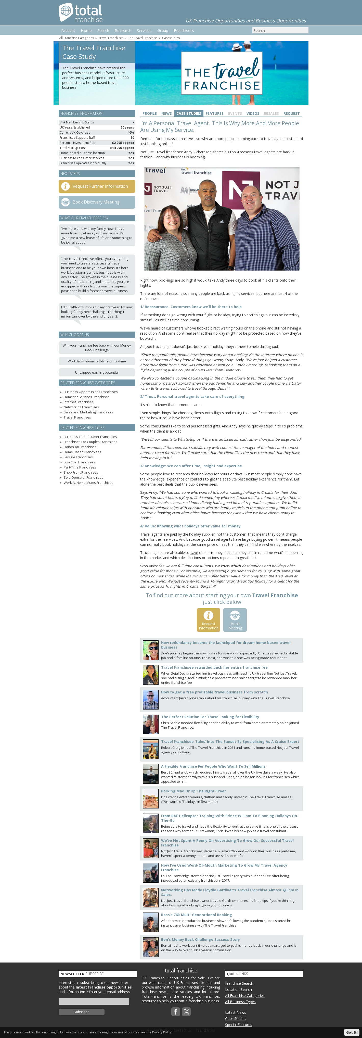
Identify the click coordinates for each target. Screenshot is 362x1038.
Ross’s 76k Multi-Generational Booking (196, 914)
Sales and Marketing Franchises (88, 412)
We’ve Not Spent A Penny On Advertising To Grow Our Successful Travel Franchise (227, 842)
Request (291, 113)
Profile (150, 113)
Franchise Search (239, 983)
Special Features (238, 1024)
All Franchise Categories (76, 38)
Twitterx (186, 1011)
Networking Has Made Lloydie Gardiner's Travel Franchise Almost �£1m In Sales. (230, 892)
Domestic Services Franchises (87, 397)
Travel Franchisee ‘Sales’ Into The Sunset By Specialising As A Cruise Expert (230, 741)
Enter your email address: (110, 991)
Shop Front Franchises (81, 472)
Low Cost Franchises (79, 462)
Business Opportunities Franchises (91, 391)
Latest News (235, 1012)
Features (215, 113)
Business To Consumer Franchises (90, 436)
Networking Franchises (81, 407)
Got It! (352, 1032)
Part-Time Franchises (80, 467)
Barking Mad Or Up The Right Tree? (193, 791)
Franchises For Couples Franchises (90, 441)
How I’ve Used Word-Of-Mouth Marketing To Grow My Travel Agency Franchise (224, 867)
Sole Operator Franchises (83, 477)
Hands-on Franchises (80, 447)
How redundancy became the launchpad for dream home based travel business (225, 645)
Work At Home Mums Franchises (88, 482)
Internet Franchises (79, 402)
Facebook (175, 1011)
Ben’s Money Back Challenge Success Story (200, 939)
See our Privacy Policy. (156, 1032)
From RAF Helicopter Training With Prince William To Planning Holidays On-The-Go (230, 818)
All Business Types (240, 1001)
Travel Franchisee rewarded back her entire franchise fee (214, 667)
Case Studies (188, 113)
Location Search (238, 989)
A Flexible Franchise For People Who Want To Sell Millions (213, 766)
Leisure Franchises (78, 457)
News (166, 113)
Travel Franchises (110, 38)
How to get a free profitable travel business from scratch (214, 692)
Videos (253, 113)
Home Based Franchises (82, 452)
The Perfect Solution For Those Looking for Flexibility (210, 716)
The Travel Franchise (143, 38)
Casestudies (171, 38)
